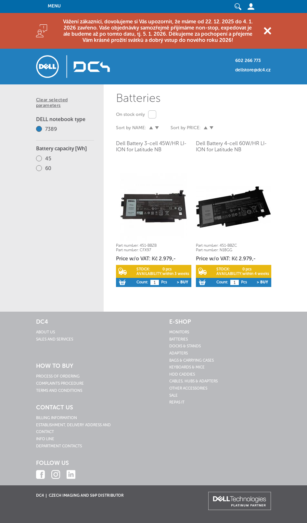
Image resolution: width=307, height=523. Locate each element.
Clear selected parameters (52, 102)
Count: (142, 282)
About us (45, 332)
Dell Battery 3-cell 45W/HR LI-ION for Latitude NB (151, 146)
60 (48, 168)
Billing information (56, 418)
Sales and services (54, 339)
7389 (51, 129)
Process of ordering (58, 376)
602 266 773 (248, 60)
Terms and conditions (59, 390)
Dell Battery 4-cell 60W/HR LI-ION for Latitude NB (231, 146)
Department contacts (59, 446)
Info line (45, 439)
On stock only (130, 114)
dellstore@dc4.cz (253, 70)
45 (48, 159)
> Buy (182, 282)
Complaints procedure (60, 383)
